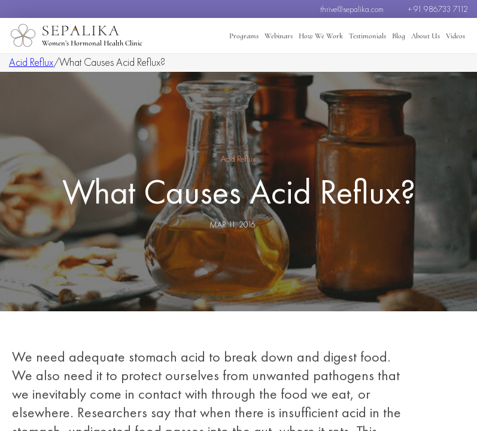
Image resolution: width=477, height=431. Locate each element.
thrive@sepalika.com (352, 9)
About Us (425, 36)
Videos (455, 36)
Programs (244, 36)
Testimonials (367, 36)
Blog (398, 36)
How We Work (321, 36)
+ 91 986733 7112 (438, 9)
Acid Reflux (31, 62)
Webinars (279, 36)
